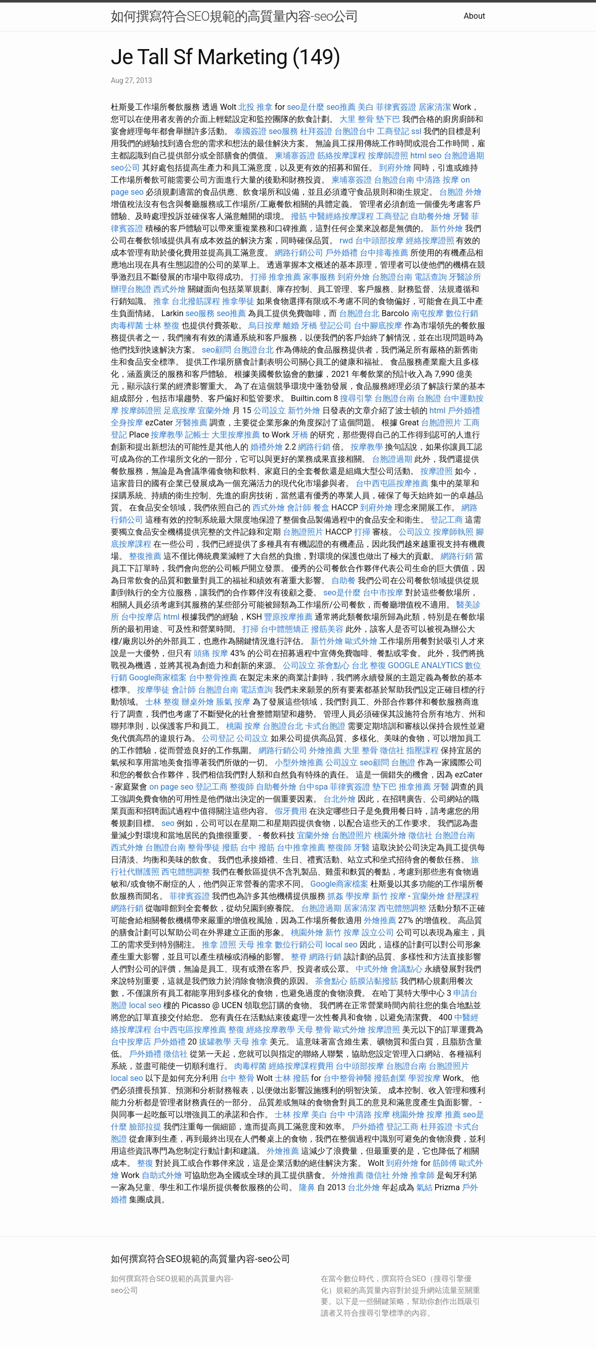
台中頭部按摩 (379, 240)
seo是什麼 (305, 107)
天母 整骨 (314, 1029)
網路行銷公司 (299, 252)
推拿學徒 (238, 301)
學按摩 (358, 896)
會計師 (299, 507)
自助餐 (343, 580)
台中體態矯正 (285, 629)
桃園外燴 (390, 835)
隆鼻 (307, 1187)
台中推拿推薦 (301, 847)
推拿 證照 (219, 944)
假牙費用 (291, 811)
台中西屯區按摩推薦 (392, 483)
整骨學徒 (204, 847)
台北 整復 (369, 665)
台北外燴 (339, 799)
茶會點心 (333, 665)
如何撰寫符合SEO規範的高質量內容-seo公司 (234, 16)
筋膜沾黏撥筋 (374, 981)
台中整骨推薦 (213, 677)
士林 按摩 (292, 1114)
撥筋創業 (390, 1078)
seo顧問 (216, 350)
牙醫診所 (465, 277)
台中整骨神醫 (347, 1078)
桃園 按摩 (243, 726)
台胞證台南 (394, 180)
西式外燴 (169, 289)
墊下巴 (388, 119)
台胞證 (451, 192)
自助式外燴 (162, 1175)
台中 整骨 (237, 1078)
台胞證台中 (354, 131)
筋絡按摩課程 (341, 155)
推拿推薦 (285, 277)
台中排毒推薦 (384, 252)
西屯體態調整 (185, 872)
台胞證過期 (464, 155)
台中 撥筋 (257, 847)
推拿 (161, 301)
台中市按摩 (383, 592)
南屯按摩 (427, 313)
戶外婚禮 (341, 252)
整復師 (242, 787)
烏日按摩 (264, 325)
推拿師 (422, 1175)
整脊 (299, 957)
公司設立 (269, 410)
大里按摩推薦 (235, 435)
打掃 (258, 277)
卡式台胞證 (325, 726)
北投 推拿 (255, 107)
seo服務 (283, 131)
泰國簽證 (250, 131)
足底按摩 (179, 410)
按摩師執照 (453, 532)
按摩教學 (167, 435)
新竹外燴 (447, 228)
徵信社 (392, 750)
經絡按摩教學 (270, 1029)
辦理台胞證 (131, 289)
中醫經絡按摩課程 (341, 216)
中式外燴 (372, 969)
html (418, 155)
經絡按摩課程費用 (301, 1066)
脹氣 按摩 (233, 702)
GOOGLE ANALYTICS (425, 665)
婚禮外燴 (266, 447)
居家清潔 (434, 107)
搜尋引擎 (356, 398)
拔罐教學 (215, 1042)
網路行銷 (314, 447)
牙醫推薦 (191, 422)
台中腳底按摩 (378, 325)
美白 (366, 107)
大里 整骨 (356, 119)
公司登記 (218, 738)
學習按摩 (424, 1078)
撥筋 (299, 216)
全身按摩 (127, 422)
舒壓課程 (463, 896)
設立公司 (378, 932)
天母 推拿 (255, 944)
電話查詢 (430, 277)
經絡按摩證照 (430, 240)
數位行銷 (462, 313)
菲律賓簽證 (396, 107)
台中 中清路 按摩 (359, 1114)
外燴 (473, 192)
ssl (416, 131)
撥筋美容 (327, 629)
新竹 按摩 (389, 896)
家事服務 (319, 277)
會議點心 (406, 969)
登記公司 (335, 325)
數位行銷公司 (299, 944)
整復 (236, 1029)
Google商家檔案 (158, 677)
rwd (346, 240)
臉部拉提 (145, 1127)
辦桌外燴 (198, 702)
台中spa (313, 787)
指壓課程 (422, 750)
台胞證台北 (359, 313)
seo (435, 155)
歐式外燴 (361, 641)
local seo (341, 944)
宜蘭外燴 (214, 410)
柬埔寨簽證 (295, 155)
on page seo (171, 787)
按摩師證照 (388, 155)
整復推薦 (145, 556)
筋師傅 (445, 1163)
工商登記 (393, 131)
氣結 (424, 1187)
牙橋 (309, 325)
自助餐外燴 (430, 216)
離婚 (291, 325)
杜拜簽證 (316, 131)
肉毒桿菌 (127, 325)
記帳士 (197, 435)
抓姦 (335, 896)
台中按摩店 (141, 617)
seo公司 (125, 167)
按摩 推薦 (444, 1114)
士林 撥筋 (292, 1078)
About (474, 16)
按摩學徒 (153, 689)
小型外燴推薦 (299, 762)
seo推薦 (341, 107)
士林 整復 (162, 325)
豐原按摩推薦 (288, 617)
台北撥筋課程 (196, 301)
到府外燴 (395, 167)
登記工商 (447, 520)
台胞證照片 (441, 422)
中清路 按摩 (437, 180)
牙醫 (461, 216)
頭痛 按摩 (211, 653)
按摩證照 (436, 471)
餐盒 (321, 507)
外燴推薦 (325, 750)
